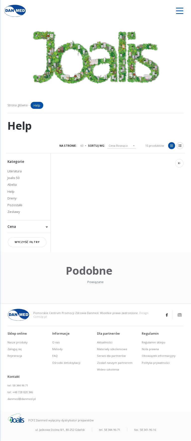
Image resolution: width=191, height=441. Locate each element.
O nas (56, 343)
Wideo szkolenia (108, 370)
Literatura (14, 171)
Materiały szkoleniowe (112, 349)
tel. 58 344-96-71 (109, 430)
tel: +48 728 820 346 (20, 392)
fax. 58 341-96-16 (145, 430)
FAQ (55, 356)
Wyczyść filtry (27, 242)
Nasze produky (17, 343)
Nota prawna (150, 349)
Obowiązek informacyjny (159, 356)
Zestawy (13, 211)
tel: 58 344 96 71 (17, 385)
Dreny (11, 198)
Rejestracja (14, 356)
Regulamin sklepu (153, 343)
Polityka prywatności (156, 363)
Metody (57, 349)
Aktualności (104, 343)
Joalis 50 (13, 178)
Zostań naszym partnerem (115, 363)
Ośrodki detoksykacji (66, 363)
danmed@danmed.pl (21, 399)
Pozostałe (14, 205)
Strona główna (17, 105)
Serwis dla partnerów (111, 356)
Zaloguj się (14, 349)
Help (10, 191)
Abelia (12, 184)
